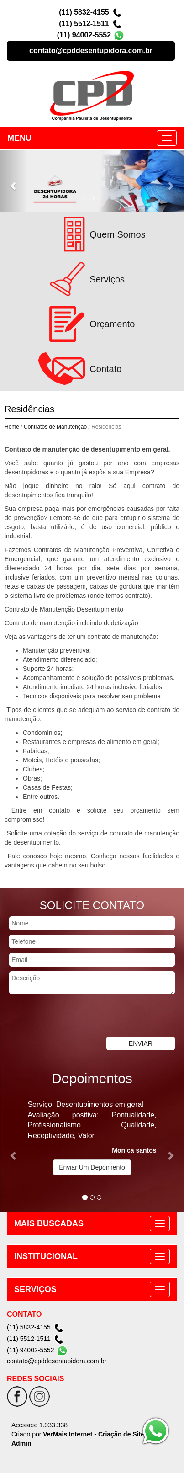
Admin (21, 1443)
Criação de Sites (123, 1434)
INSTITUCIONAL (46, 1256)
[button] (13, 181)
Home (12, 427)
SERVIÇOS (35, 1289)
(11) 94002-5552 (84, 35)
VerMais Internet (67, 1434)
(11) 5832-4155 (84, 12)
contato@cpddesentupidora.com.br (90, 50)
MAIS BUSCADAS (49, 1223)
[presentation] (69, 1016)
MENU (19, 138)
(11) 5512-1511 (84, 23)
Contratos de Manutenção (55, 427)
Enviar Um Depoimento (92, 1167)
